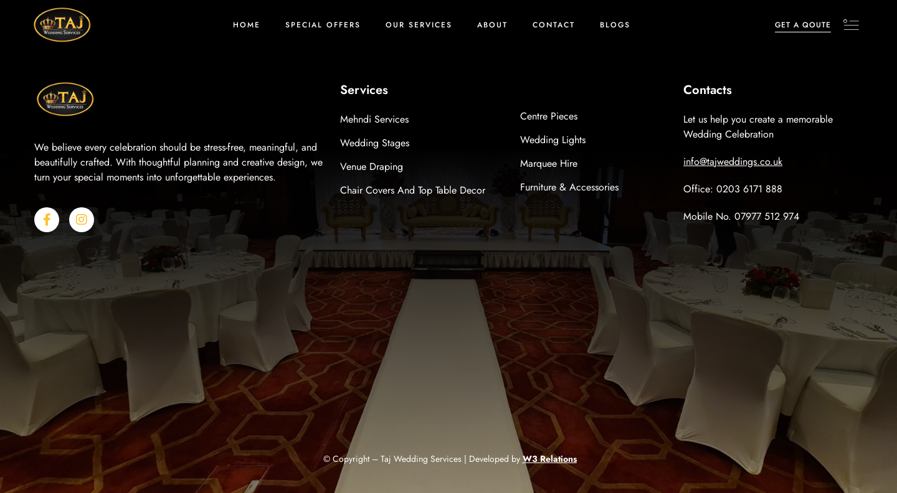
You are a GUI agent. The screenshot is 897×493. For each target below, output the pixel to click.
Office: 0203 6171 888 (732, 189)
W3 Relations (550, 459)
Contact (554, 25)
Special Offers (323, 25)
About (492, 25)
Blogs (615, 25)
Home (246, 25)
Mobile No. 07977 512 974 (741, 216)
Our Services (419, 25)
